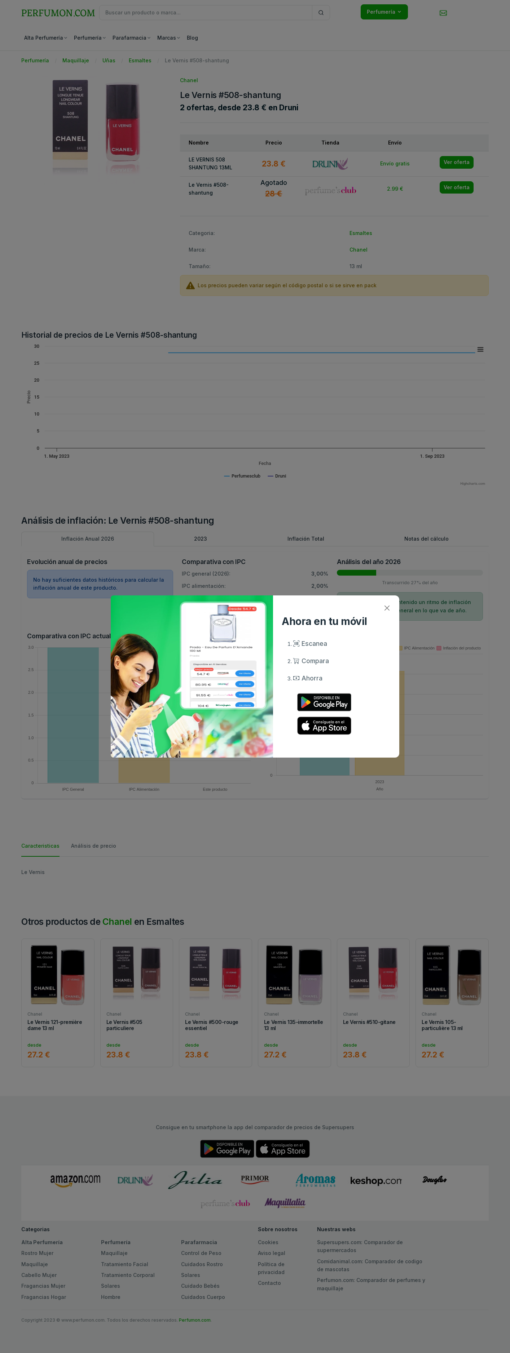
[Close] (387, 608)
